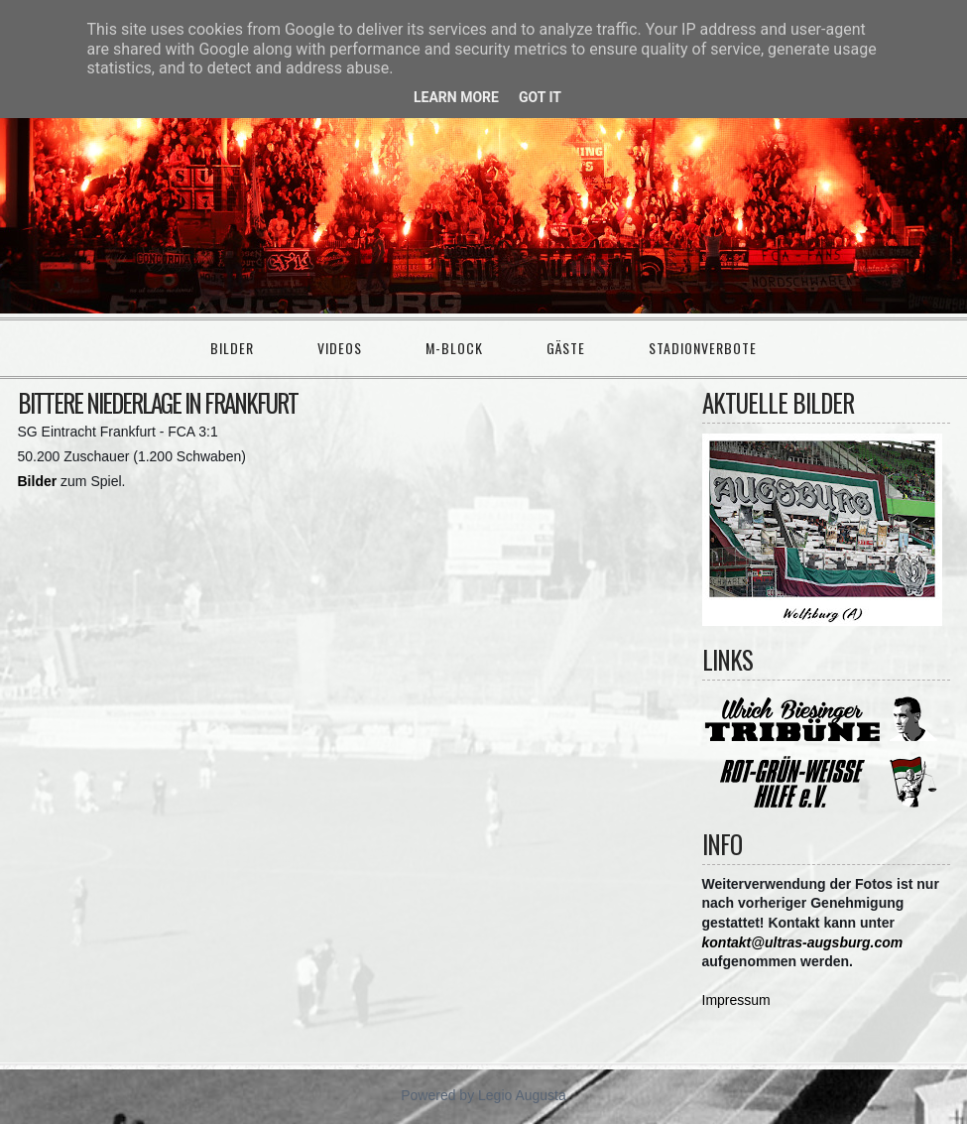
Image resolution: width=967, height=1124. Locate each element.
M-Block (454, 347)
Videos (339, 347)
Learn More (456, 97)
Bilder (232, 347)
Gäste (565, 347)
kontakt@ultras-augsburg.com (803, 942)
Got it (540, 97)
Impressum (736, 1000)
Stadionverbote (703, 347)
